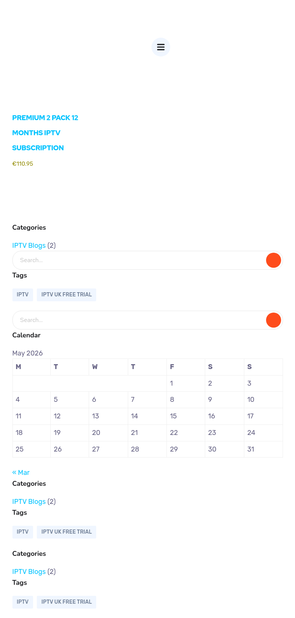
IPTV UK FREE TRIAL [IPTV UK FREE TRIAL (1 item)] (66, 294)
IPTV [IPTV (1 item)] (23, 294)
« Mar (21, 472)
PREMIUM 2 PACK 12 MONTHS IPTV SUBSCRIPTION (45, 132)
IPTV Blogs (29, 245)
